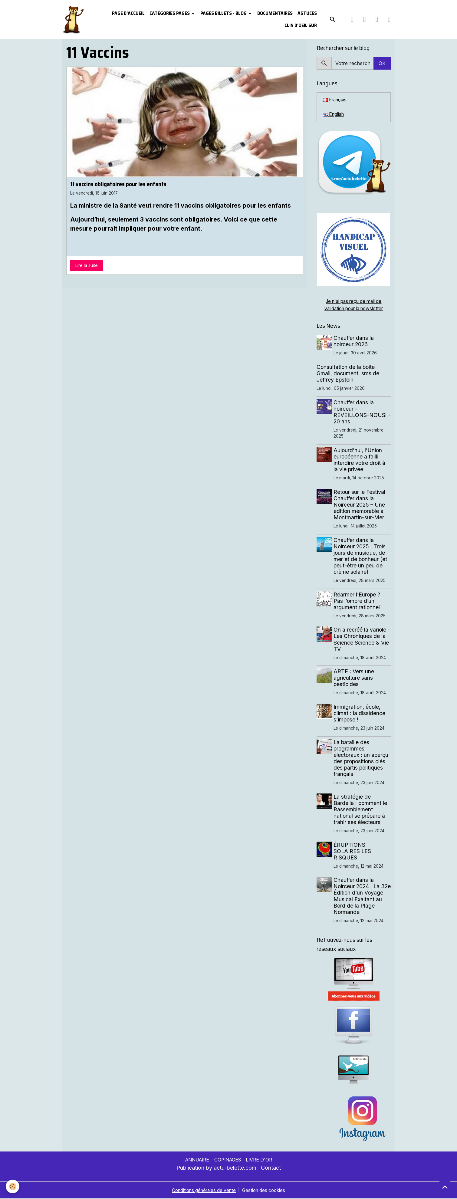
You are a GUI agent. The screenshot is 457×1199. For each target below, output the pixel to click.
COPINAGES (228, 1160)
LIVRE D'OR (260, 1160)
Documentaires (275, 13)
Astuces (307, 13)
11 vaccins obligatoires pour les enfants (118, 184)
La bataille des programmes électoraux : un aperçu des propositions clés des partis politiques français (361, 759)
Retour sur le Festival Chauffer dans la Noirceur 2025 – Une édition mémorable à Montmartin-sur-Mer (360, 505)
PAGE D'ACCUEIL (128, 13)
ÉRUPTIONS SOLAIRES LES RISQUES (353, 851)
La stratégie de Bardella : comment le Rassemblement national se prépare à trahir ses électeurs (361, 810)
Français (336, 100)
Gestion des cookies (266, 1191)
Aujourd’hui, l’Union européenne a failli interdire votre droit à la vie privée (360, 460)
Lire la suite (86, 265)
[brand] (73, 19)
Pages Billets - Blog (224, 13)
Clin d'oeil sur (300, 25)
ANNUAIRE (195, 1160)
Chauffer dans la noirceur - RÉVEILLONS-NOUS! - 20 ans (360, 412)
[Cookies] (13, 1186)
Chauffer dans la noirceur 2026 (354, 341)
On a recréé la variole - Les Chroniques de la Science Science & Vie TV (362, 639)
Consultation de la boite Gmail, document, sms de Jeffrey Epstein (348, 373)
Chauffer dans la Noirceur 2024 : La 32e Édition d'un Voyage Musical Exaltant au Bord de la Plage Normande (361, 896)
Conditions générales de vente (202, 1191)
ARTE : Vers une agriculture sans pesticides (354, 678)
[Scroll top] (444, 1186)
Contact (271, 1168)
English (334, 115)
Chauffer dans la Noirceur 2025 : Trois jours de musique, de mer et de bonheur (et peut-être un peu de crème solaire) (361, 556)
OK (382, 63)
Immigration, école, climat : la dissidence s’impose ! (360, 713)
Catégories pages (170, 13)
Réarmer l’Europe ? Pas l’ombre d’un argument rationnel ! (358, 601)
